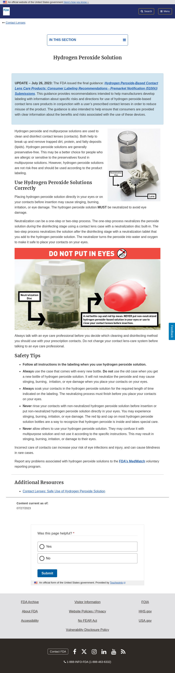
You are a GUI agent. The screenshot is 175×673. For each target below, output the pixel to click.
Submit (47, 573)
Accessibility (30, 620)
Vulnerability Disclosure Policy (87, 629)
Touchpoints (116, 582)
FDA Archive (30, 602)
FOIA (145, 602)
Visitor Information (88, 602)
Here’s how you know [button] (76, 2)
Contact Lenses (15, 22)
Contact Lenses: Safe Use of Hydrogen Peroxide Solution (64, 491)
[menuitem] (87, 507)
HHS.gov (145, 611)
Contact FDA (58, 651)
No (48, 558)
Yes (49, 546)
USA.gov (145, 620)
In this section (62, 40)
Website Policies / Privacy (87, 611)
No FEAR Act (87, 620)
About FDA (30, 611)
